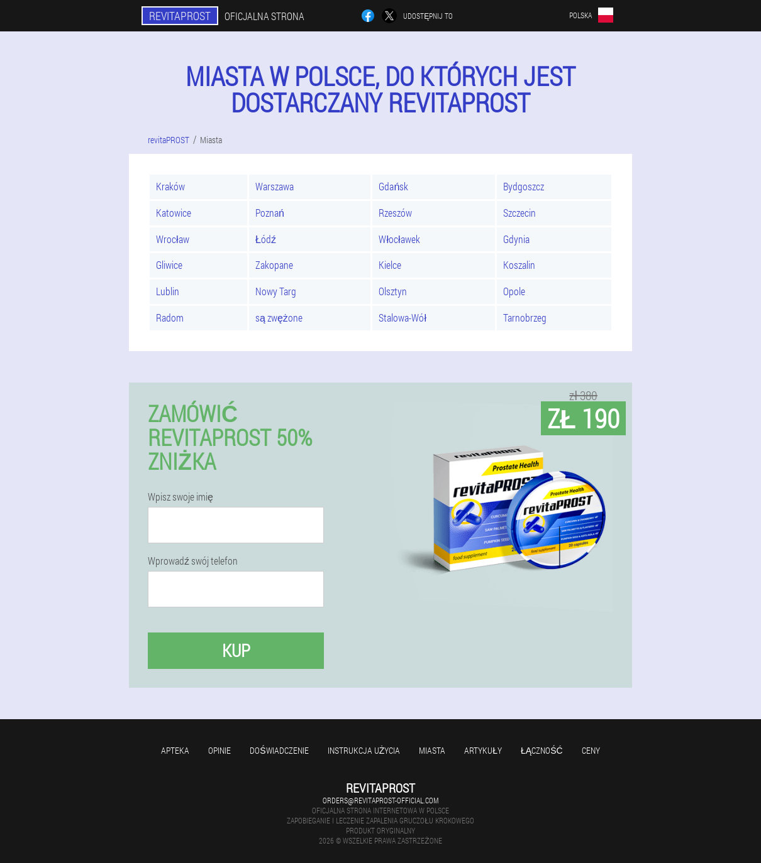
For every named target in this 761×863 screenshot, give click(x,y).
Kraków (170, 186)
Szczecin (519, 212)
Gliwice (169, 264)
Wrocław (172, 239)
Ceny (591, 750)
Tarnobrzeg (525, 317)
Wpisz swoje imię (180, 497)
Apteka (175, 750)
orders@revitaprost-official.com (380, 800)
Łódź (265, 239)
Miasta (432, 750)
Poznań (269, 212)
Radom (170, 317)
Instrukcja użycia (364, 750)
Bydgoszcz (523, 186)
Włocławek (399, 239)
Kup (236, 650)
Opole (514, 291)
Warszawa (274, 186)
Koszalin (519, 264)
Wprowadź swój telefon (193, 561)
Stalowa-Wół (402, 317)
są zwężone (279, 317)
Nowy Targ (275, 291)
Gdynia (516, 239)
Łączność (542, 750)
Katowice (173, 212)
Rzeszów (395, 212)
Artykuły (483, 750)
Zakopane (274, 264)
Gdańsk (393, 186)
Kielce (390, 264)
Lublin (167, 291)
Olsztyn (393, 291)
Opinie (219, 750)
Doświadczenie (279, 750)
